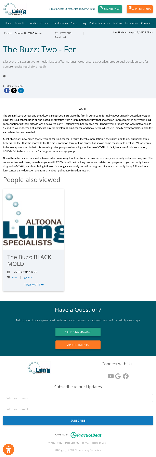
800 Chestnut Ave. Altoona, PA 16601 (73, 9)
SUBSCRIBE (78, 420)
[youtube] (109, 374)
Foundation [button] (131, 23)
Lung (83, 23)
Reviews (117, 23)
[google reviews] (117, 374)
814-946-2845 (110, 9)
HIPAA (85, 442)
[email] (78, 409)
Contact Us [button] (147, 23)
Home (8, 23)
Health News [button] (60, 23)
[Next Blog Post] (60, 37)
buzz (14, 277)
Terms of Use (99, 442)
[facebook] (125, 374)
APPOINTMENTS (140, 9)
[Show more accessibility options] (8, 449)
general (28, 277)
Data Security (72, 442)
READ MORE (34, 285)
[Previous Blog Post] (63, 33)
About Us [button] (20, 23)
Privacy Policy (55, 442)
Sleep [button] (74, 23)
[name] (78, 398)
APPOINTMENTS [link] (78, 345)
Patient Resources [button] (99, 23)
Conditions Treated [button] (39, 23)
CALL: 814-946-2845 (78, 332)
